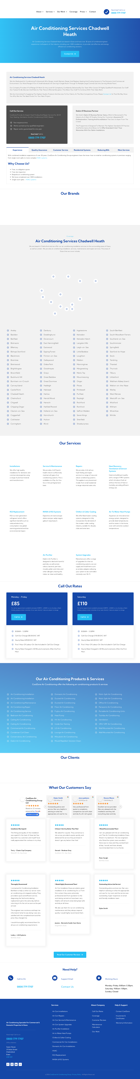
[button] (42, 290)
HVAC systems (42, 158)
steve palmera (84, 798)
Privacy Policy (76, 1074)
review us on (32, 814)
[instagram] (12, 1064)
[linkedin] (16, 1064)
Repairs (79, 466)
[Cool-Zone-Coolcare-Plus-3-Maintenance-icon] (22, 1004)
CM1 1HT (9, 1057)
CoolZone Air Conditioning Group (60, 1074)
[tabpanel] (70, 168)
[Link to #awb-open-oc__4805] (54, 978)
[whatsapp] (20, 1064)
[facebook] (7, 1064)
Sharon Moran (109, 798)
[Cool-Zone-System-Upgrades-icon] (81, 454)
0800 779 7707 (118, 12)
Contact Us (67, 986)
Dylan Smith (58, 798)
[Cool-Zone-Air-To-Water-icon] (114, 500)
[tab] (17, 150)
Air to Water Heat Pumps (119, 512)
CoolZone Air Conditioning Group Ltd (34, 800)
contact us (107, 94)
